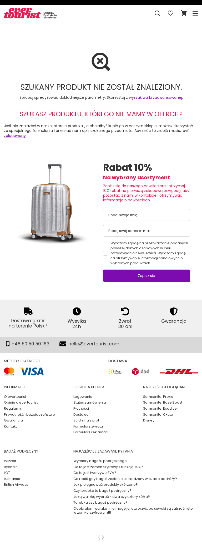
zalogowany (15, 135)
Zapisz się (146, 275)
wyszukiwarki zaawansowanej (155, 97)
